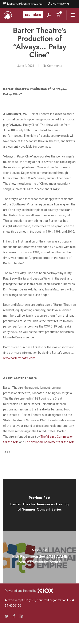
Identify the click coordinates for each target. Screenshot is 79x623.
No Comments (52, 65)
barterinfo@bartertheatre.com (25, 4)
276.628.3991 (60, 4)
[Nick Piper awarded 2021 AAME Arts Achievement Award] (39, 557)
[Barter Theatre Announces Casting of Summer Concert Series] (39, 505)
